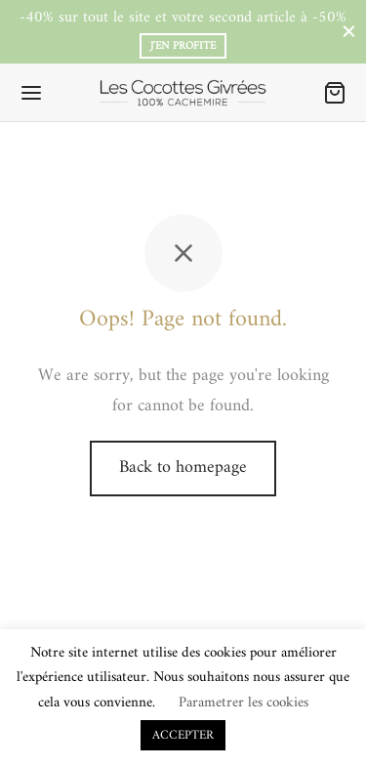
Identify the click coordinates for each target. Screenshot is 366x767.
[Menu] (31, 92)
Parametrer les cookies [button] (243, 703)
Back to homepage (183, 467)
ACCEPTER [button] (183, 735)
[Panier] (334, 93)
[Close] (349, 31)
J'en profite (183, 46)
